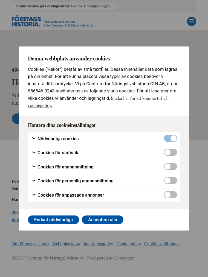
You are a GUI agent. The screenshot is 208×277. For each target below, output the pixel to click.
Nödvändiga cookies (55, 139)
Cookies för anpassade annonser (67, 195)
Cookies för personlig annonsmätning (72, 181)
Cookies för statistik (54, 153)
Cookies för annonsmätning (62, 167)
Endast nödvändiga (53, 219)
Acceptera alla (102, 219)
